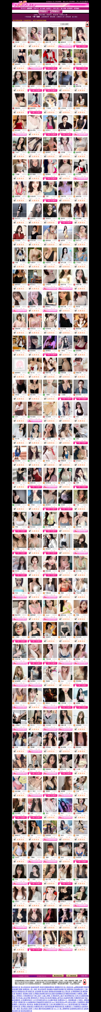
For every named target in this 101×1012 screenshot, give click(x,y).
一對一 (70, 394)
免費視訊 (24, 42)
